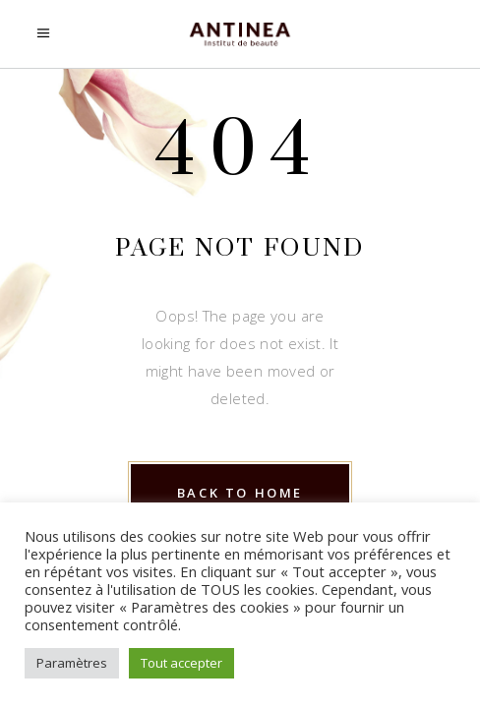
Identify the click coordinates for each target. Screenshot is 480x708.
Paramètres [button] (71, 663)
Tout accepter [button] (181, 663)
